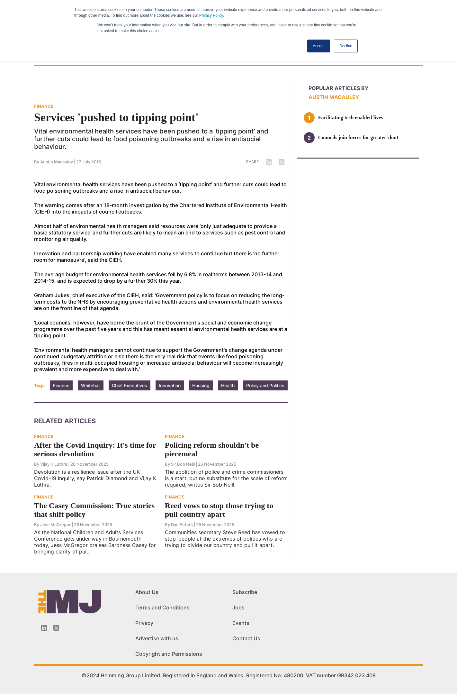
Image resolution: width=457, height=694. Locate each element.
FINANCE (43, 106)
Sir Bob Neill (183, 464)
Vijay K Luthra (53, 464)
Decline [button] (345, 46)
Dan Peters (182, 524)
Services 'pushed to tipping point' (116, 117)
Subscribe (244, 592)
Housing (201, 385)
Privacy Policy (211, 15)
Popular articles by (339, 88)
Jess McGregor (55, 524)
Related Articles (65, 421)
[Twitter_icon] (56, 628)
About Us (146, 592)
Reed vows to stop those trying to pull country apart (219, 509)
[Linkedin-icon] (44, 628)
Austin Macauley (56, 161)
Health (228, 385)
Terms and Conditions (162, 607)
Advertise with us (156, 638)
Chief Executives (129, 385)
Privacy (144, 623)
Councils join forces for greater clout (358, 137)
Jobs (238, 607)
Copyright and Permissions (168, 654)
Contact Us (246, 638)
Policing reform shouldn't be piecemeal (212, 449)
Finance (61, 385)
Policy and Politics (265, 385)
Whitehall (90, 385)
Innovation (170, 385)
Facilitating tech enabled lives (350, 117)
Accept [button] (319, 46)
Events (240, 623)
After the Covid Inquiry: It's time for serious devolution (95, 449)
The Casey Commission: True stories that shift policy (94, 509)
